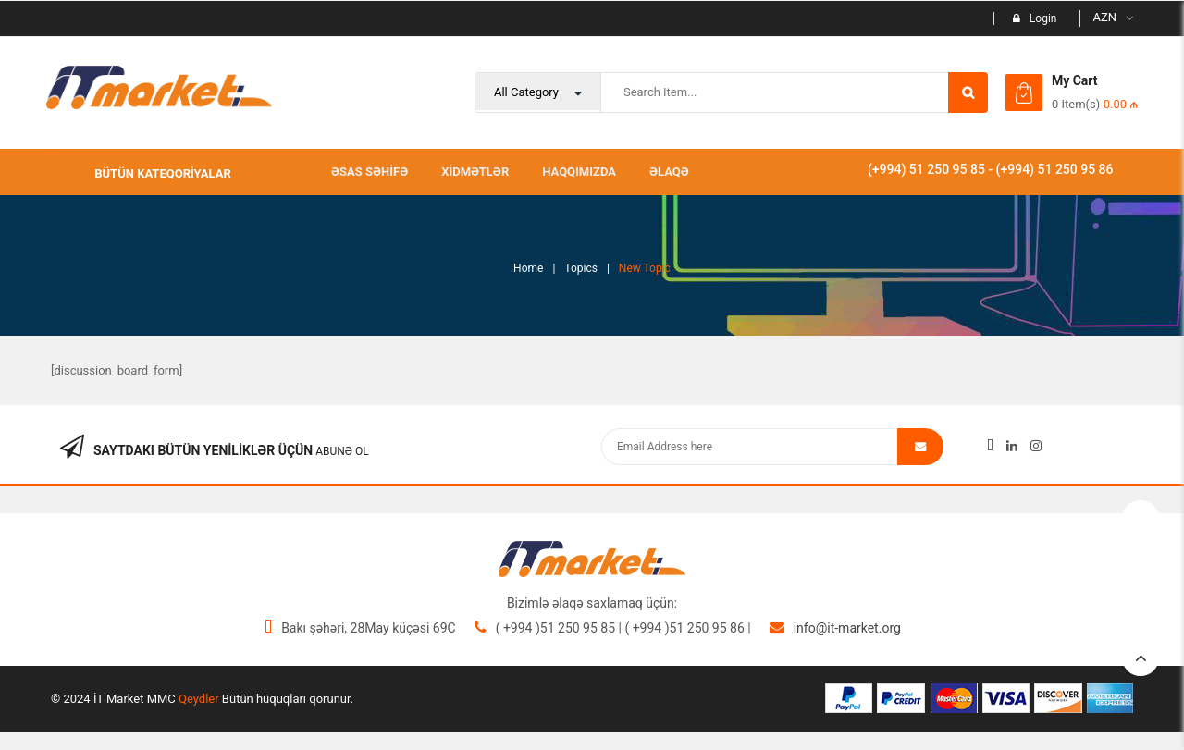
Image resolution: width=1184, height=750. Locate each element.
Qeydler (199, 699)
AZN (1104, 17)
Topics (581, 268)
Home (528, 268)
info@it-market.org (847, 628)
